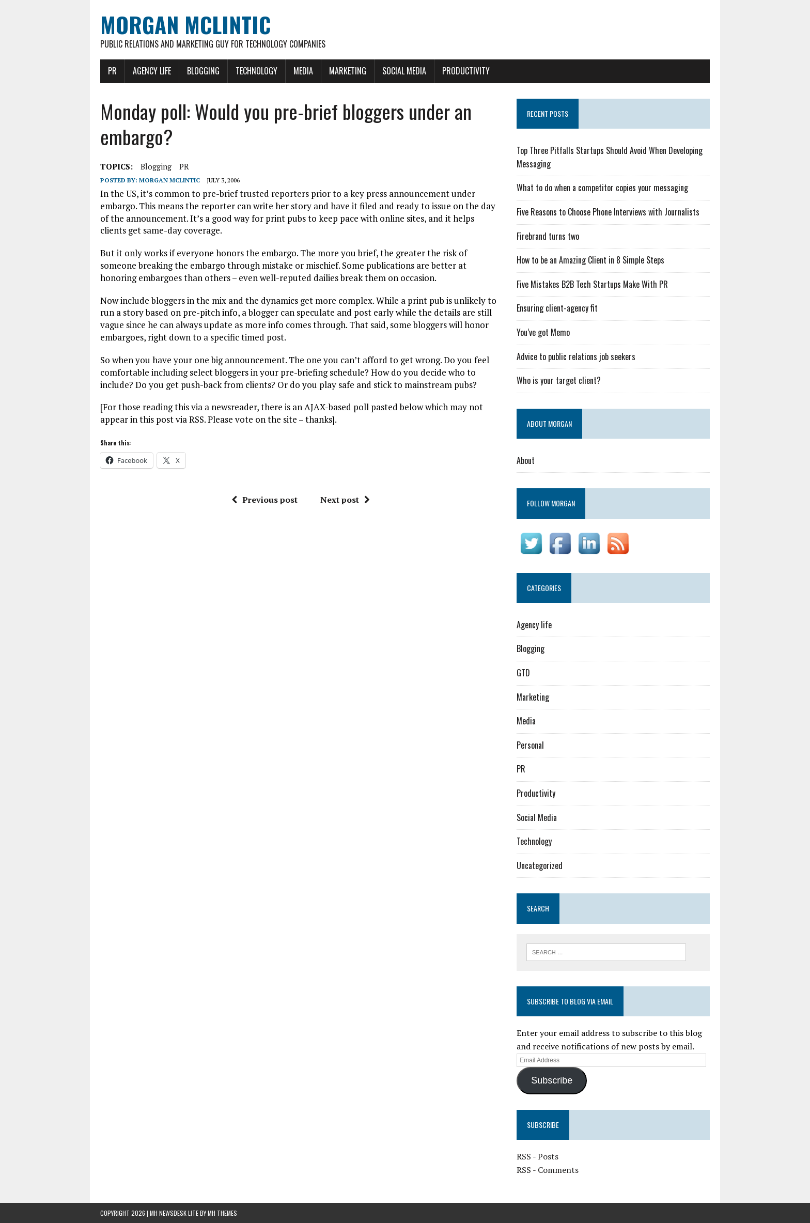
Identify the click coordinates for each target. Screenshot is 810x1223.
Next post (345, 499)
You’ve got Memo (543, 332)
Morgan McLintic (169, 180)
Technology (256, 71)
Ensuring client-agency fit (557, 308)
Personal (530, 745)
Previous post (264, 499)
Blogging (203, 71)
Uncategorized (540, 865)
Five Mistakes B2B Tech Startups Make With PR (592, 284)
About (526, 460)
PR (112, 71)
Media (303, 71)
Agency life (152, 71)
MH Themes (222, 1213)
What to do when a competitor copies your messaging (602, 187)
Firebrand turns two (548, 236)
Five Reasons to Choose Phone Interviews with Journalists (608, 212)
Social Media (404, 71)
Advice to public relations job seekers (576, 356)
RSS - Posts (537, 1156)
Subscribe (551, 1080)
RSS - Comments (548, 1169)
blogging (156, 166)
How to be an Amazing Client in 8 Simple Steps (590, 260)
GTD (523, 673)
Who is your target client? (559, 380)
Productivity (466, 71)
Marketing (347, 71)
